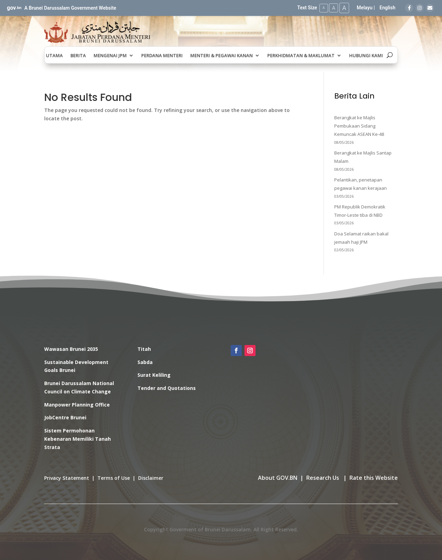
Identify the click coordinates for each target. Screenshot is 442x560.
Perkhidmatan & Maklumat (301, 55)
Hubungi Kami (366, 55)
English (387, 7)
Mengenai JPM (110, 55)
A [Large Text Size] (344, 7)
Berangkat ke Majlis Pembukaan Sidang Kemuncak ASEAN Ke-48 (359, 125)
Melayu (365, 7)
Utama (54, 55)
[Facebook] (409, 8)
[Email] (430, 8)
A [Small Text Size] (322, 8)
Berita (78, 55)
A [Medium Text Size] (332, 7)
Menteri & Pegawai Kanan (221, 55)
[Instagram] (419, 8)
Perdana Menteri (162, 55)
